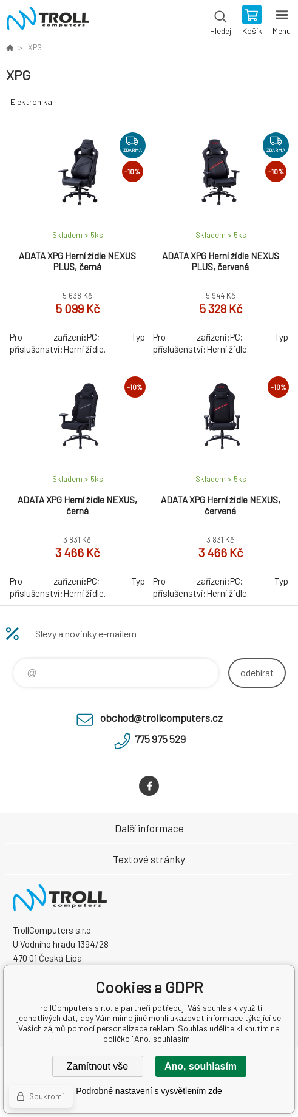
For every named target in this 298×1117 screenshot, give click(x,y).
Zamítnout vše (97, 1066)
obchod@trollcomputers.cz (161, 717)
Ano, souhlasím (200, 1066)
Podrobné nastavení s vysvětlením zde (149, 1091)
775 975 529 (160, 739)
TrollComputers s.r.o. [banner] (47, 21)
